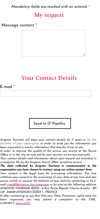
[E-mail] (45, 93)
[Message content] (53, 43)
